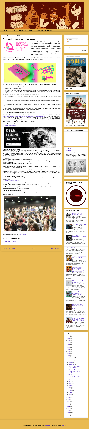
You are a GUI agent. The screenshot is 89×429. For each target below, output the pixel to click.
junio (70, 383)
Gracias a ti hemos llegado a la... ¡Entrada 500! (79, 256)
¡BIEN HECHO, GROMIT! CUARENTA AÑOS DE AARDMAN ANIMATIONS (78, 319)
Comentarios (70, 42)
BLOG (6, 30)
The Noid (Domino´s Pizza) (79, 224)
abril (70, 388)
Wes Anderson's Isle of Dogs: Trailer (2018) (74, 375)
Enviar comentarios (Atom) (35, 254)
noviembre (71, 360)
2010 (68, 410)
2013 (68, 404)
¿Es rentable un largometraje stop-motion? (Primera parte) (79, 237)
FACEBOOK (22, 30)
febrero (71, 392)
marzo (70, 390)
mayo (70, 385)
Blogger (63, 425)
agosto (70, 379)
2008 (68, 415)
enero (70, 394)
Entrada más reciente (9, 248)
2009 (68, 412)
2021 (68, 347)
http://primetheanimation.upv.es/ (11, 180)
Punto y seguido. (71, 247)
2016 (68, 397)
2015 (68, 399)
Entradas (69, 39)
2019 (68, 351)
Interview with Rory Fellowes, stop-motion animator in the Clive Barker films (79, 306)
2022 (68, 344)
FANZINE (13, 30)
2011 (68, 408)
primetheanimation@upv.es (9, 125)
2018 (68, 353)
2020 (68, 349)
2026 (68, 336)
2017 (68, 356)
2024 (68, 340)
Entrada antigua (56, 248)
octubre (71, 362)
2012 (68, 406)
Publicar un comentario (10, 241)
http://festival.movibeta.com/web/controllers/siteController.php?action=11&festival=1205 (24, 116)
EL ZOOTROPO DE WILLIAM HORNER (77, 214)
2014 (68, 401)
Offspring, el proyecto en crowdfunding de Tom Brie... (75, 371)
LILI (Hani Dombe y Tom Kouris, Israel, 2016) (78, 281)
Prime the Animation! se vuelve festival (75, 367)
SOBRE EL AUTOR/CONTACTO (44, 30)
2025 (68, 338)
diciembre (71, 357)
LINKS (31, 30)
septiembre (72, 364)
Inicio (33, 248)
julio (70, 381)
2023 (68, 342)
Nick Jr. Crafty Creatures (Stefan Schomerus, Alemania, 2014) (78, 293)
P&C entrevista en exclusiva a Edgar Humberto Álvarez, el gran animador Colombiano (79, 269)
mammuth (47, 425)
